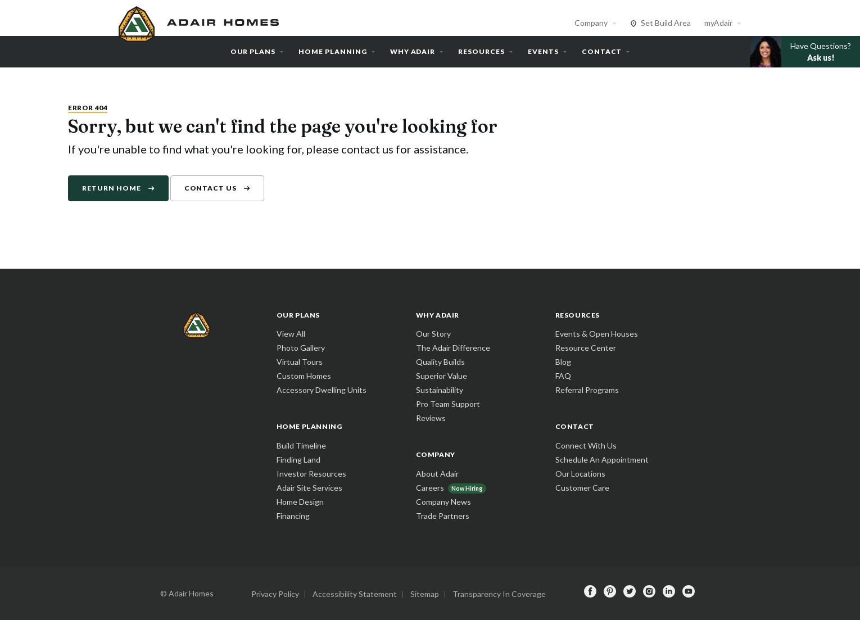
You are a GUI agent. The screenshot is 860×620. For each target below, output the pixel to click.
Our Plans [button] (253, 51)
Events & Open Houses (596, 333)
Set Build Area (666, 23)
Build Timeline (301, 445)
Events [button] (543, 51)
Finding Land (298, 459)
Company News (443, 501)
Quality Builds (440, 361)
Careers (430, 487)
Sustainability (439, 390)
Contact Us (210, 188)
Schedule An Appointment (602, 459)
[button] (805, 51)
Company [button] (591, 23)
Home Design (300, 501)
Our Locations (580, 473)
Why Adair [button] (413, 51)
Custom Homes (304, 376)
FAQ (563, 376)
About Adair (437, 473)
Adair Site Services (309, 487)
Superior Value (441, 376)
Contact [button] (602, 51)
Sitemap (424, 594)
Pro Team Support (448, 404)
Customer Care (582, 487)
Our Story (433, 333)
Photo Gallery (301, 347)
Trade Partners (442, 516)
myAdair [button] (718, 23)
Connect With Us (586, 445)
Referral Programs (587, 390)
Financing (293, 516)
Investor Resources (311, 473)
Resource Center (585, 347)
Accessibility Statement (355, 594)
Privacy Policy (275, 594)
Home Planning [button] (332, 51)
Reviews (431, 418)
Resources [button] (481, 51)
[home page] (200, 22)
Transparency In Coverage (499, 594)
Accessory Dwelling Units (321, 390)
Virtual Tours (300, 361)
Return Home (111, 188)
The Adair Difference (453, 347)
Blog (563, 361)
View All (291, 333)
